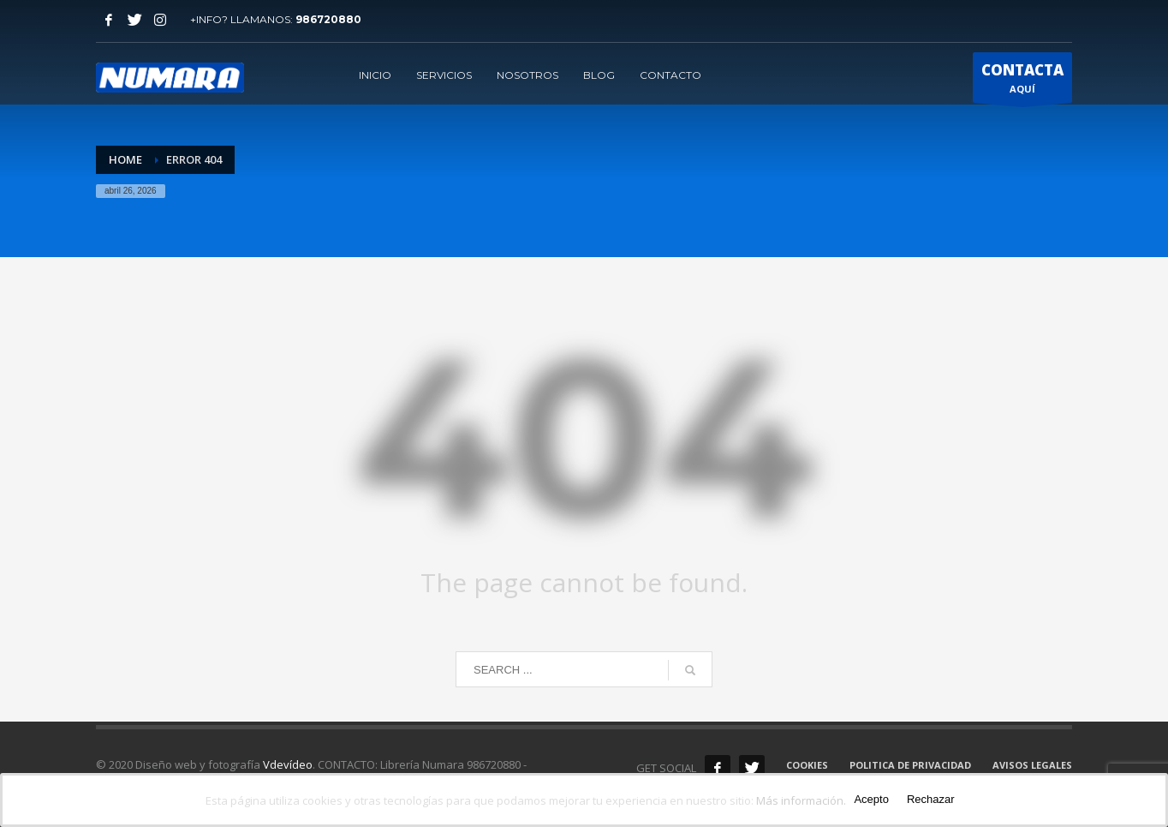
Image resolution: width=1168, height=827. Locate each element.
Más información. (801, 800)
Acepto (871, 799)
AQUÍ (1022, 81)
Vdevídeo (288, 764)
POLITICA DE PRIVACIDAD (910, 764)
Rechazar (931, 799)
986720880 (328, 19)
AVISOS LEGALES (1032, 764)
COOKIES (807, 764)
